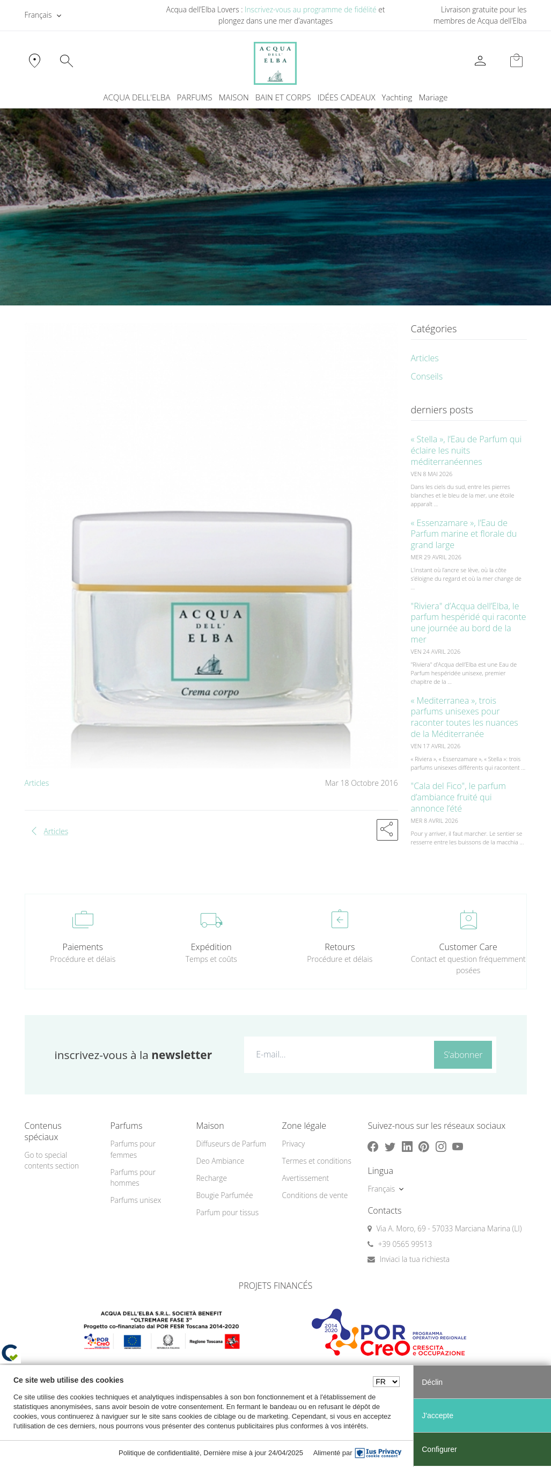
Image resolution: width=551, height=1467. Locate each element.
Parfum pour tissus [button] (227, 1212)
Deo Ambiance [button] (220, 1161)
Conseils (427, 376)
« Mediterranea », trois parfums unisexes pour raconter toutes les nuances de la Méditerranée (464, 717)
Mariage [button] (432, 97)
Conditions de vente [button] (315, 1195)
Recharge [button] (211, 1178)
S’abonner (463, 1055)
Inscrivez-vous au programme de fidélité (311, 9)
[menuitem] (397, 97)
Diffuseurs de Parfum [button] (231, 1143)
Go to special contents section (52, 1160)
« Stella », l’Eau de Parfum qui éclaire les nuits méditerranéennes (466, 450)
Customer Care (468, 947)
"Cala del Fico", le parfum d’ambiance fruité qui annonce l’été (458, 797)
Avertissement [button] (305, 1178)
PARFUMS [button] (194, 97)
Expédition (211, 947)
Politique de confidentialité (159, 1453)
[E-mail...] (336, 1054)
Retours (340, 947)
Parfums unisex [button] (135, 1200)
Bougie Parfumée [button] (224, 1195)
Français (38, 15)
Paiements (83, 947)
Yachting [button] (397, 97)
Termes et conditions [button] (316, 1161)
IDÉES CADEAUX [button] (346, 97)
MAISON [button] (234, 97)
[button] (387, 830)
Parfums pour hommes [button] (132, 1177)
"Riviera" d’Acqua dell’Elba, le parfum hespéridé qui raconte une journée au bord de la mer (468, 622)
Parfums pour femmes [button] (132, 1149)
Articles (37, 783)
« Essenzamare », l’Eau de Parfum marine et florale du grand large (464, 534)
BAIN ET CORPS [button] (283, 97)
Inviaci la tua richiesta (414, 1259)
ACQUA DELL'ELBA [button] (136, 97)
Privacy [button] (293, 1143)
